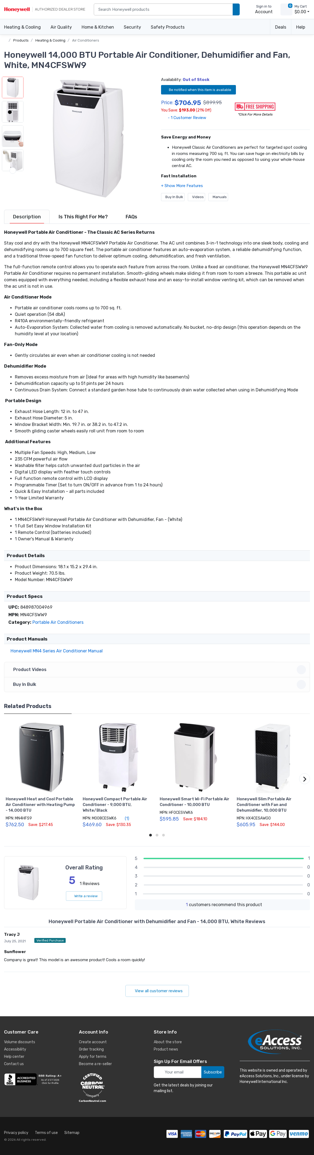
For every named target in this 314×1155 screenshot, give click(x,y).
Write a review (84, 896)
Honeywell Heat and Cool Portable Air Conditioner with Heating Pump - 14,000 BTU (40, 805)
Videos (196, 197)
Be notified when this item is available (198, 89)
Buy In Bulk (172, 197)
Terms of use (46, 1132)
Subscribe (213, 1072)
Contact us (14, 1064)
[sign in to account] (260, 9)
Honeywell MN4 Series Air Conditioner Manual (55, 650)
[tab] (27, 217)
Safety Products (168, 27)
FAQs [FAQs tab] (131, 217)
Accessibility (15, 1049)
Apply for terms (92, 1056)
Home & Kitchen (98, 27)
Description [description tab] (27, 217)
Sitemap (71, 1132)
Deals (280, 27)
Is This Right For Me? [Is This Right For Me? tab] (83, 217)
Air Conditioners (85, 40)
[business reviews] (34, 1079)
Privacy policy (16, 1132)
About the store (168, 1042)
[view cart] (286, 9)
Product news (166, 1049)
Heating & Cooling (22, 27)
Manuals (218, 197)
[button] (88, 139)
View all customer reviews (157, 990)
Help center (14, 1056)
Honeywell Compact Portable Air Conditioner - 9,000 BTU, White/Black (115, 805)
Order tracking (91, 1049)
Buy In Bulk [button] (158, 684)
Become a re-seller (95, 1064)
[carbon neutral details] (108, 1087)
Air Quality (61, 27)
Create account (93, 1042)
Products (21, 40)
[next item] (12, 195)
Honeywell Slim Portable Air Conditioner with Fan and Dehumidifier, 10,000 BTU (264, 805)
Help (300, 27)
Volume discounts (19, 1042)
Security (132, 27)
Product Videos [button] (158, 669)
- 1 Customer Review (183, 117)
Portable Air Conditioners (57, 622)
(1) (124, 818)
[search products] (236, 10)
